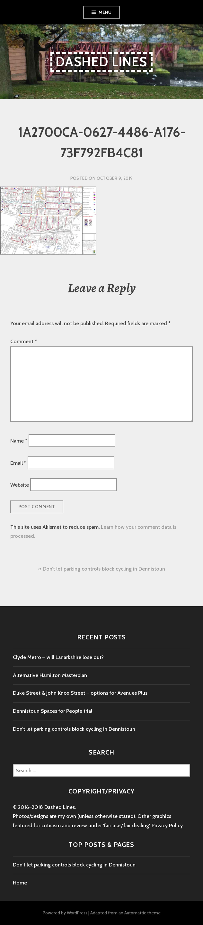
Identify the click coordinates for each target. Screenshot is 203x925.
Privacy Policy (167, 825)
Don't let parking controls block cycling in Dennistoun (74, 865)
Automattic (135, 913)
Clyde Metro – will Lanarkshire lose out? (58, 657)
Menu (105, 12)
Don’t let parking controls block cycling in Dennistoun (104, 569)
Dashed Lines (101, 61)
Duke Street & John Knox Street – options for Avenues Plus (80, 693)
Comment (23, 341)
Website (19, 485)
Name (18, 441)
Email (18, 463)
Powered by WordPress (65, 913)
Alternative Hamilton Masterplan (50, 675)
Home (20, 883)
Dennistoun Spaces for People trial (52, 711)
